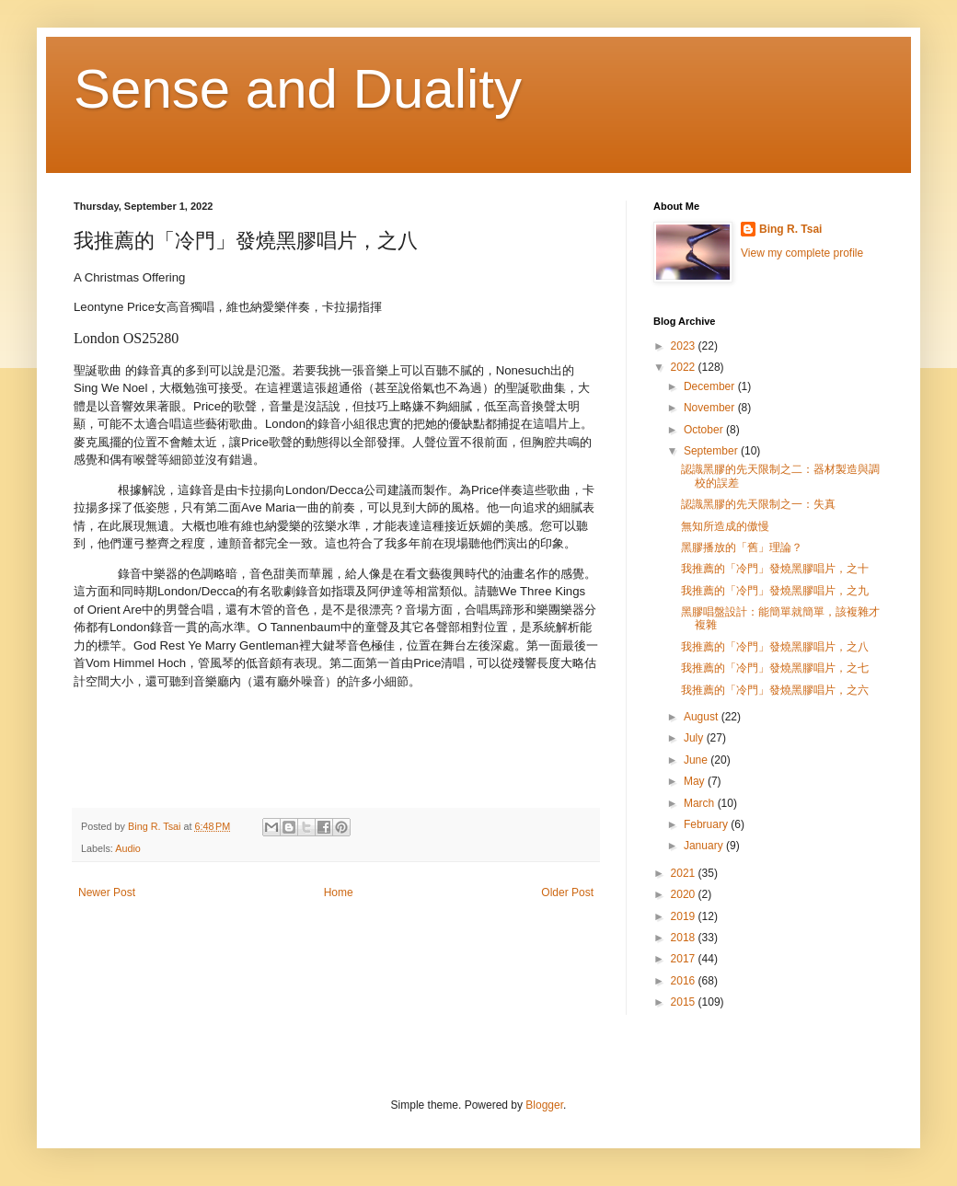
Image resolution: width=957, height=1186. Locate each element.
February (707, 824)
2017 (684, 958)
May (696, 781)
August (702, 716)
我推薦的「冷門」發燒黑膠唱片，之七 (775, 668)
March (701, 803)
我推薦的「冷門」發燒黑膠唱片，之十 (775, 568)
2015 (684, 1002)
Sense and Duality (298, 89)
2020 (684, 894)
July (695, 737)
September (712, 450)
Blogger (544, 1105)
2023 (684, 346)
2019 (684, 916)
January (705, 845)
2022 (684, 367)
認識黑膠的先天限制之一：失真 (758, 504)
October (705, 429)
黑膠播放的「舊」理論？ (741, 547)
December (711, 386)
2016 (684, 980)
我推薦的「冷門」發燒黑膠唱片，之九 (775, 590)
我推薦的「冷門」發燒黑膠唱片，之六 (775, 690)
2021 (684, 873)
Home (338, 892)
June (697, 760)
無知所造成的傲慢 (725, 526)
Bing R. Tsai (790, 229)
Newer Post (106, 892)
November (711, 407)
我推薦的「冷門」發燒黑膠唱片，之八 (775, 646)
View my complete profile (802, 253)
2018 (684, 937)
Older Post (567, 892)
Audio (128, 848)
